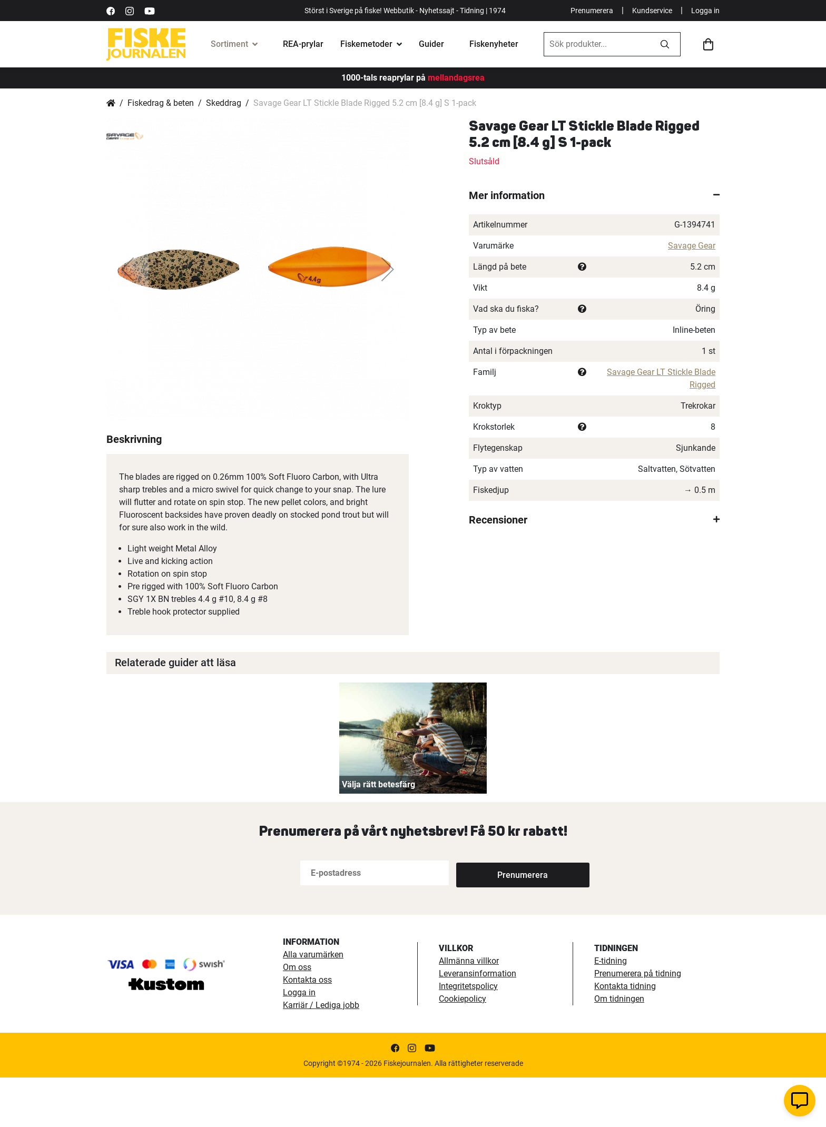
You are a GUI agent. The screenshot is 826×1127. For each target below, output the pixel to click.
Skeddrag (223, 103)
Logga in (705, 10)
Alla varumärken (313, 1004)
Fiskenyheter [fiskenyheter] (493, 44)
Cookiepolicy (462, 1048)
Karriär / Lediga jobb (321, 1055)
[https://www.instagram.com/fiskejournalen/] (129, 10)
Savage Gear (691, 246)
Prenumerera (592, 10)
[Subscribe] (491, 922)
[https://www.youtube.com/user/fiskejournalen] (149, 10)
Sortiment (229, 44)
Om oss (297, 1017)
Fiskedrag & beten (160, 103)
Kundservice (652, 10)
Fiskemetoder (366, 44)
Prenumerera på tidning (637, 1023)
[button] (127, 269)
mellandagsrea (455, 78)
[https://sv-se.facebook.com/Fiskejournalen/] (110, 10)
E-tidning (610, 1010)
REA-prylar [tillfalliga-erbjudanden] (303, 44)
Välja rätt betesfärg (378, 834)
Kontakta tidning (625, 1036)
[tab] (594, 195)
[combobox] (597, 44)
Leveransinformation (477, 1023)
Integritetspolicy (468, 1036)
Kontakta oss (307, 1029)
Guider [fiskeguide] (431, 44)
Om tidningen (619, 1048)
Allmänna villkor (469, 1010)
